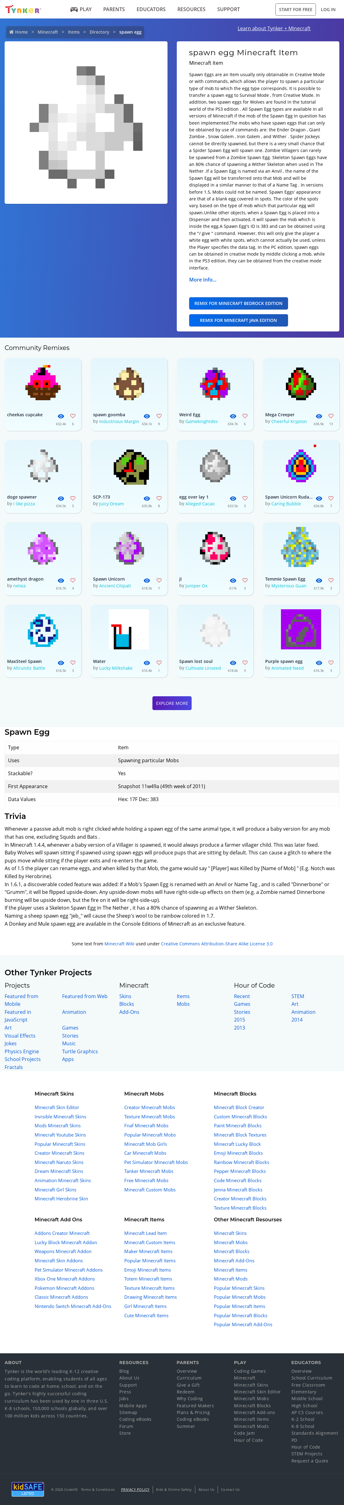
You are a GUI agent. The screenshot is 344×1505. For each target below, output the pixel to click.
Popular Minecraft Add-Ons (243, 1324)
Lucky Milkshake (116, 668)
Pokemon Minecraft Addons (64, 1288)
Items (74, 32)
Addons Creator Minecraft (62, 1233)
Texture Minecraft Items (149, 1288)
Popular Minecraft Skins (60, 1144)
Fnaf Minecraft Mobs (146, 1125)
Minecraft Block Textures (240, 1135)
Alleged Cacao (199, 504)
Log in (328, 9)
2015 (239, 1019)
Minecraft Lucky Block (237, 1144)
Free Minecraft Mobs (146, 1180)
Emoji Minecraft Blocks (238, 1153)
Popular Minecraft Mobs (150, 1135)
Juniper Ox (196, 586)
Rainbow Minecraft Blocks (241, 1162)
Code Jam (244, 1433)
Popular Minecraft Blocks (240, 1315)
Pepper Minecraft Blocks (240, 1171)
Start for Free (295, 9)
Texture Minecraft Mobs (149, 1116)
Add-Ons (129, 1012)
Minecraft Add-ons (254, 1412)
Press (125, 1392)
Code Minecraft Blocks (237, 1180)
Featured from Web (85, 996)
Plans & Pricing (193, 1412)
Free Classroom (308, 1385)
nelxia (19, 586)
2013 (239, 1027)
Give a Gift (188, 1385)
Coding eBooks (135, 1419)
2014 (297, 1019)
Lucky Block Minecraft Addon (66, 1242)
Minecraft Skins (230, 1233)
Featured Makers (195, 1405)
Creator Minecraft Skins (59, 1153)
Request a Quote (310, 1461)
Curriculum (189, 1378)
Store (125, 1433)
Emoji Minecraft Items (147, 1270)
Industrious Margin (119, 421)
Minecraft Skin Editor (57, 1107)
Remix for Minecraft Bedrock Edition (238, 303)
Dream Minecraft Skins (59, 1171)
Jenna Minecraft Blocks (238, 1189)
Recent (242, 996)
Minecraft (48, 32)
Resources (191, 9)
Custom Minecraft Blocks (240, 1116)
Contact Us (230, 1489)
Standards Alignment (314, 1433)
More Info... (202, 279)
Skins (125, 996)
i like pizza (24, 504)
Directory (99, 32)
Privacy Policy (135, 1489)
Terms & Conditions (98, 1489)
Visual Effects (20, 1035)
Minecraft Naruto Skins (59, 1162)
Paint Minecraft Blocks (237, 1125)
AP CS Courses (307, 1412)
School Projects (23, 1059)
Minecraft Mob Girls (145, 1144)
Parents (114, 9)
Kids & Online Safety (174, 1489)
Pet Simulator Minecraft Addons (69, 1270)
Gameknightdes (201, 421)
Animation (74, 1012)
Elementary (303, 1392)
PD (294, 1440)
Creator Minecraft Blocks (240, 1198)
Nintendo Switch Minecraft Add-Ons (73, 1306)
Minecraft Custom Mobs (150, 1189)
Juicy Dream (111, 504)
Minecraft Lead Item (145, 1233)
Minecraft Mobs (231, 1242)
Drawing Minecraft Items (150, 1297)
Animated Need (287, 668)
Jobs (124, 1398)
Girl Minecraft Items (145, 1306)
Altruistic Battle (29, 668)
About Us (129, 1378)
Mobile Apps (133, 1405)
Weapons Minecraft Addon (63, 1251)
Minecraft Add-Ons (234, 1260)
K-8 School (303, 1426)
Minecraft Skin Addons (59, 1260)
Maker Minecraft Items (148, 1251)
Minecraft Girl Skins (55, 1189)
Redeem (186, 1392)
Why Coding (190, 1398)
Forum (126, 1426)
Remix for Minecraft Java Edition (238, 320)
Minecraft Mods (231, 1279)
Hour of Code (248, 1440)
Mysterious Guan (289, 586)
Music (69, 1043)
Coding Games (250, 1371)
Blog (124, 1371)
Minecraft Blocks (231, 1251)
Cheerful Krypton (289, 421)
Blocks (126, 1004)
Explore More (172, 703)
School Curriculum (312, 1378)
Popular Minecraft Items (150, 1260)
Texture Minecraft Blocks (240, 1208)
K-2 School (303, 1419)
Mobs (183, 1004)
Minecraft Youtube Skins (60, 1135)
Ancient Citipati (115, 586)
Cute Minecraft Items (146, 1315)
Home (21, 32)
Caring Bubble (286, 504)
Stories (70, 1035)
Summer (186, 1426)
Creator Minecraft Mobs (149, 1107)
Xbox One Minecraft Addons (65, 1279)
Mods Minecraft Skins (58, 1125)
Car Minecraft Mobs (145, 1153)
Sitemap (128, 1412)
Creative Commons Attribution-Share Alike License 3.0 (217, 944)
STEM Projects (307, 1454)
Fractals (14, 1067)
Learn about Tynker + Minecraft (274, 28)
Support (228, 9)
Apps (68, 1059)
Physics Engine (22, 1051)
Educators (151, 9)
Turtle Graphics (80, 1051)
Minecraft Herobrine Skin (61, 1198)
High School (304, 1405)
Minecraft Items (230, 1270)
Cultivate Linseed (203, 668)
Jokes (11, 1043)
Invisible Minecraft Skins (60, 1116)
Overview (187, 1371)
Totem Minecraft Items (148, 1279)
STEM (297, 996)
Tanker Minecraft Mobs (148, 1171)
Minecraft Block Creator (239, 1107)
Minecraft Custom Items (149, 1242)
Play (81, 9)
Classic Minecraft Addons (61, 1297)
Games (70, 1027)
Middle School (307, 1398)
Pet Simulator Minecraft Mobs (156, 1162)
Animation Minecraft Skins (63, 1180)
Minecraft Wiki (119, 944)
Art (8, 1027)
